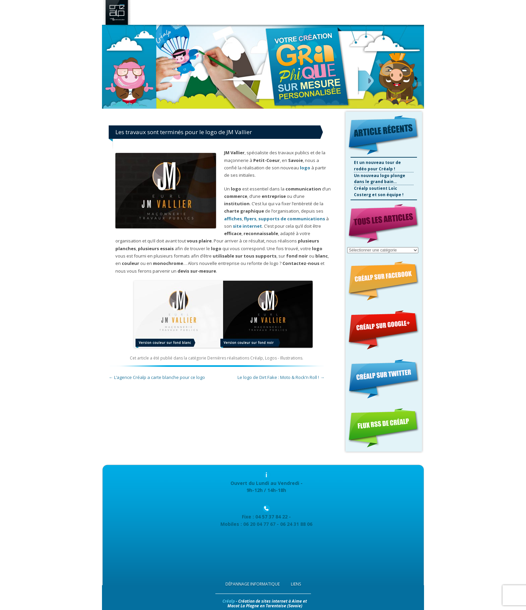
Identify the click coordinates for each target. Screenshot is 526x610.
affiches (233, 219)
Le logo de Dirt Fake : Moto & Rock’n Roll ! (281, 377)
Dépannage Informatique (252, 584)
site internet (247, 226)
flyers (250, 219)
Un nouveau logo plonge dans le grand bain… (379, 179)
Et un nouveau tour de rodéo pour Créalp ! (377, 166)
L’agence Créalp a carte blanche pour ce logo (157, 377)
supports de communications (291, 219)
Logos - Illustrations (283, 358)
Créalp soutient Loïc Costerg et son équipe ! (379, 191)
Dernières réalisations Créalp (235, 358)
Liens (296, 584)
